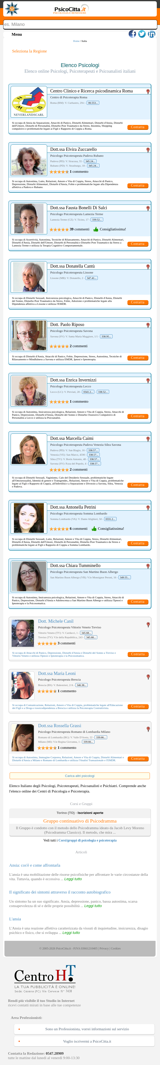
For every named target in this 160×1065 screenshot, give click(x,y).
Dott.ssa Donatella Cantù (72, 266)
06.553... (93, 102)
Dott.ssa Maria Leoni (57, 673)
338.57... (93, 450)
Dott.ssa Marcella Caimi (71, 438)
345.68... (86, 632)
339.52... (97, 219)
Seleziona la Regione (29, 51)
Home (76, 41)
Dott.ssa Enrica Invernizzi (73, 380)
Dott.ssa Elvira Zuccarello (73, 149)
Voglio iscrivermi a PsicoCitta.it (87, 1041)
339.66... (101, 737)
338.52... (103, 391)
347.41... (92, 277)
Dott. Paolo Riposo (67, 324)
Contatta (137, 127)
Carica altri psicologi (79, 776)
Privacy (104, 948)
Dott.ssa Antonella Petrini (73, 507)
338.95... (106, 336)
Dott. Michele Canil (55, 621)
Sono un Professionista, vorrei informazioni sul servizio (87, 1029)
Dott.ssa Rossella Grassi (59, 725)
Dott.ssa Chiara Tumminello (75, 565)
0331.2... (110, 518)
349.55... (125, 577)
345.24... (90, 161)
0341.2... (88, 391)
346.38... (81, 685)
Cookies (116, 948)
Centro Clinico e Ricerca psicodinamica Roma (91, 90)
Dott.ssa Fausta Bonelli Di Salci (78, 207)
